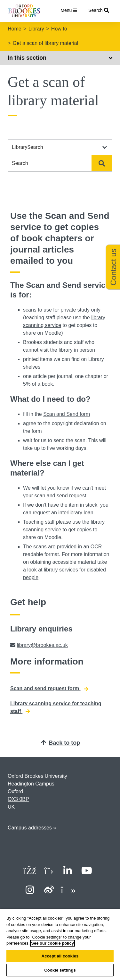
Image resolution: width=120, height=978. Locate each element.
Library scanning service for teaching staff (55, 707)
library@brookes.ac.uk (42, 645)
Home (14, 28)
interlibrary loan (75, 512)
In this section (60, 58)
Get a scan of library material (45, 43)
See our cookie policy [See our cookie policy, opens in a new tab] (52, 943)
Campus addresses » (32, 827)
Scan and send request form (49, 688)
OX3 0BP (18, 799)
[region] (60, 943)
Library (36, 28)
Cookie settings (60, 970)
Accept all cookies (60, 956)
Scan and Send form (66, 414)
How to (59, 28)
